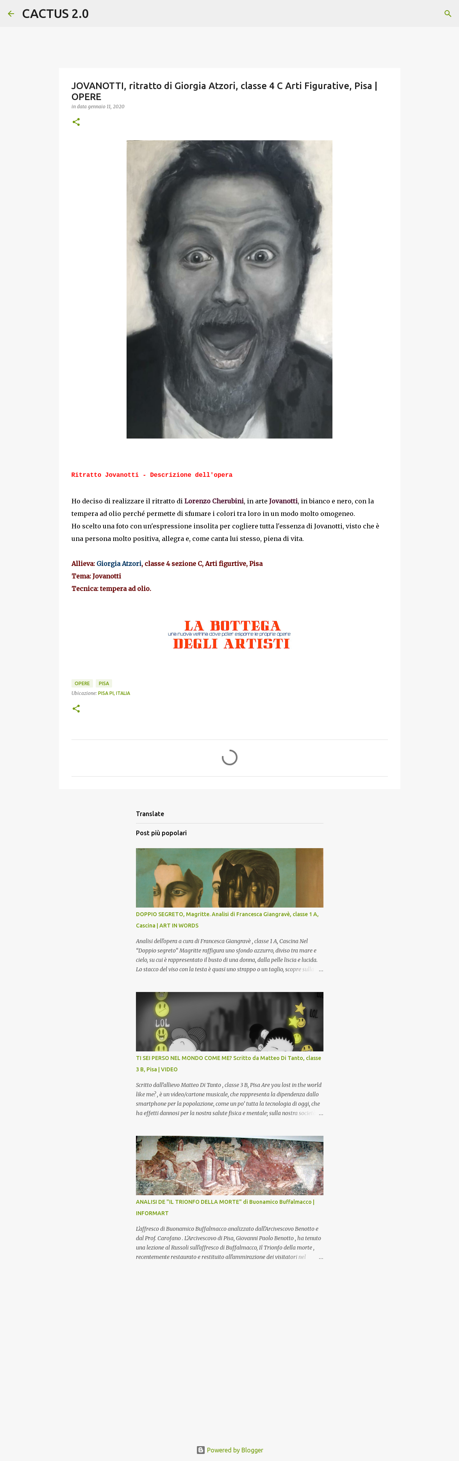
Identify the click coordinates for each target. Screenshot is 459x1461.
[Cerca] (100, 13)
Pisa (104, 683)
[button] (76, 122)
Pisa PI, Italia (114, 693)
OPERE (82, 683)
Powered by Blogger (229, 1450)
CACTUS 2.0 (55, 13)
